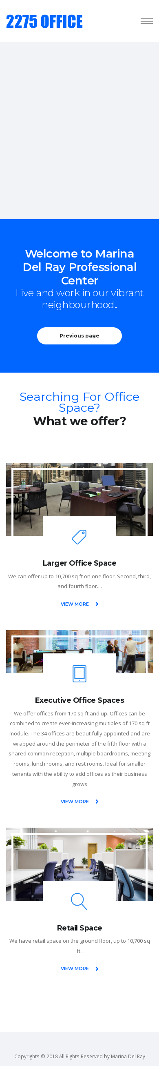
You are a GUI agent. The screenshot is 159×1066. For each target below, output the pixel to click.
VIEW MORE (80, 604)
